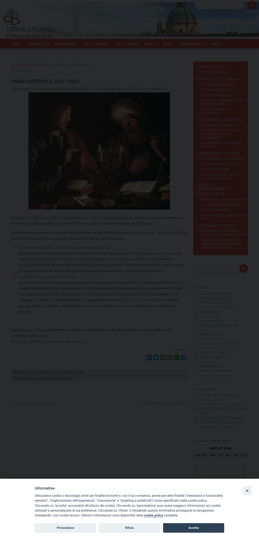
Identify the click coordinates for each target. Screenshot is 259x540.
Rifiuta (129, 528)
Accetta (193, 528)
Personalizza (65, 528)
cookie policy (153, 515)
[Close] (247, 490)
